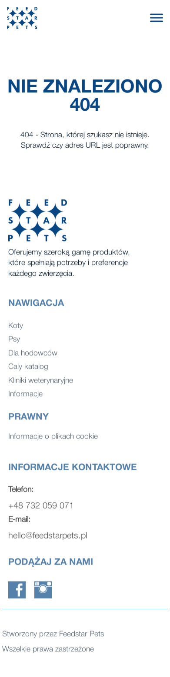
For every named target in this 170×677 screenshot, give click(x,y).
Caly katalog (28, 370)
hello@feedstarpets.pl (47, 539)
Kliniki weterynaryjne (40, 383)
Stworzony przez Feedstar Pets (53, 635)
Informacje (25, 397)
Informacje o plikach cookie (53, 437)
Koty (15, 328)
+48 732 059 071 (41, 509)
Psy (14, 342)
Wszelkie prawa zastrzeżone (48, 650)
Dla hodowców (32, 356)
